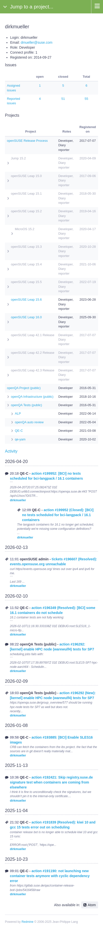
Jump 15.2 (18, 158)
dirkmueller (18, 500)
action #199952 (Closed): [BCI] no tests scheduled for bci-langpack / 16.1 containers (58, 515)
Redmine (27, 922)
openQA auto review (29, 422)
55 (86, 99)
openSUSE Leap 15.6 (26, 299)
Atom (92, 905)
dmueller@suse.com (36, 42)
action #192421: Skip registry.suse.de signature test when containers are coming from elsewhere (51, 782)
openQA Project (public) (24, 388)
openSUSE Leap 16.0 (26, 317)
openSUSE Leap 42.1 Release (32, 335)
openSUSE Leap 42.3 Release (32, 370)
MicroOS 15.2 (24, 229)
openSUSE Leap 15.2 (26, 211)
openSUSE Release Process (27, 141)
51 (63, 99)
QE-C (19, 430)
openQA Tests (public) (26, 405)
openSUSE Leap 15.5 (26, 282)
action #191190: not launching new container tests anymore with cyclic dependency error (50, 876)
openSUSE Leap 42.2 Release (32, 353)
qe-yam (20, 439)
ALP (18, 413)
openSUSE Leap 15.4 (26, 264)
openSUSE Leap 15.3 (26, 247)
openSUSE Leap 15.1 (26, 193)
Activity (11, 451)
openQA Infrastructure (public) (32, 396)
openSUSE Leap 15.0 (26, 176)
